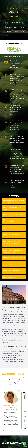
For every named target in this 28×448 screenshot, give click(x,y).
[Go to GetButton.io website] (24, 446)
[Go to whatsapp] (24, 444)
